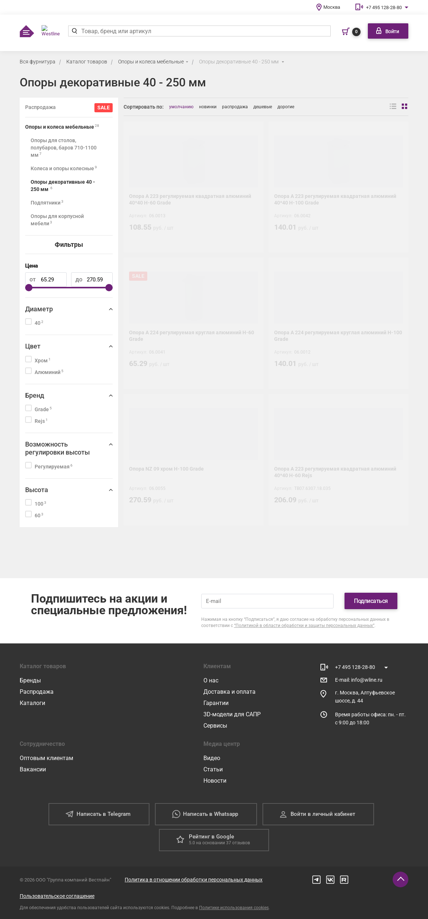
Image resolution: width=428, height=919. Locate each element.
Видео (211, 758)
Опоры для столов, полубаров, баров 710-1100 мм (64, 147)
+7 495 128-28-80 (384, 7)
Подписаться (371, 600)
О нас (210, 680)
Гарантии (216, 703)
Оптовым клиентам (46, 758)
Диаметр (39, 309)
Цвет (32, 346)
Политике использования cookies (234, 907)
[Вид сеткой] (405, 107)
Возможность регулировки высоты (57, 448)
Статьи (213, 769)
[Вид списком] (393, 107)
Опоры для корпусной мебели (57, 219)
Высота (36, 490)
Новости (214, 780)
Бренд (34, 395)
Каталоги (32, 703)
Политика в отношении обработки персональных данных (193, 880)
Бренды (30, 680)
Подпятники (47, 202)
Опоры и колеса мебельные (151, 62)
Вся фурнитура (37, 62)
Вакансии (33, 769)
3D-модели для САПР (232, 714)
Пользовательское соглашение (57, 896)
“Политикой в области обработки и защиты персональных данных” (304, 625)
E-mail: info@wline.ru (358, 680)
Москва (331, 7)
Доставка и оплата (229, 691)
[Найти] (74, 31)
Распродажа (37, 691)
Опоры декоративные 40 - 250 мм (239, 62)
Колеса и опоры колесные (64, 168)
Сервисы (215, 725)
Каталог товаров (86, 62)
